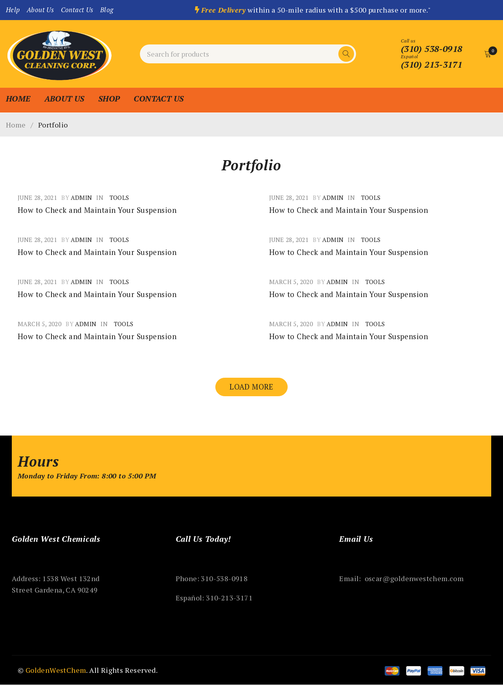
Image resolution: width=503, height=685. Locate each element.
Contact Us (77, 10)
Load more (252, 387)
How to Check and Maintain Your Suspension (102, 210)
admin (81, 197)
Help (13, 10)
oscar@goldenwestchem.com (414, 578)
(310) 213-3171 (431, 64)
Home (16, 125)
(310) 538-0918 (431, 49)
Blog (107, 10)
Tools (119, 197)
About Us (40, 10)
